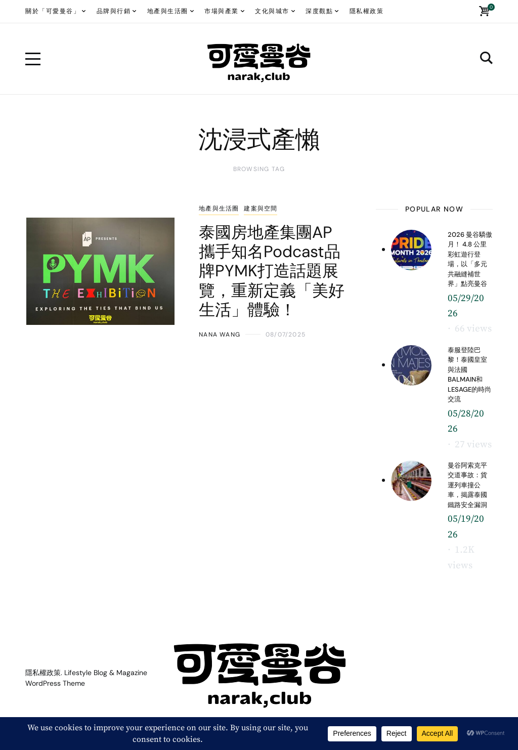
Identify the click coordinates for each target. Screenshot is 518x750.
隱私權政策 (43, 672)
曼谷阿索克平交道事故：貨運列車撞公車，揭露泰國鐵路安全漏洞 (467, 485)
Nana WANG (219, 334)
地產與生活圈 (219, 208)
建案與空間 (260, 208)
